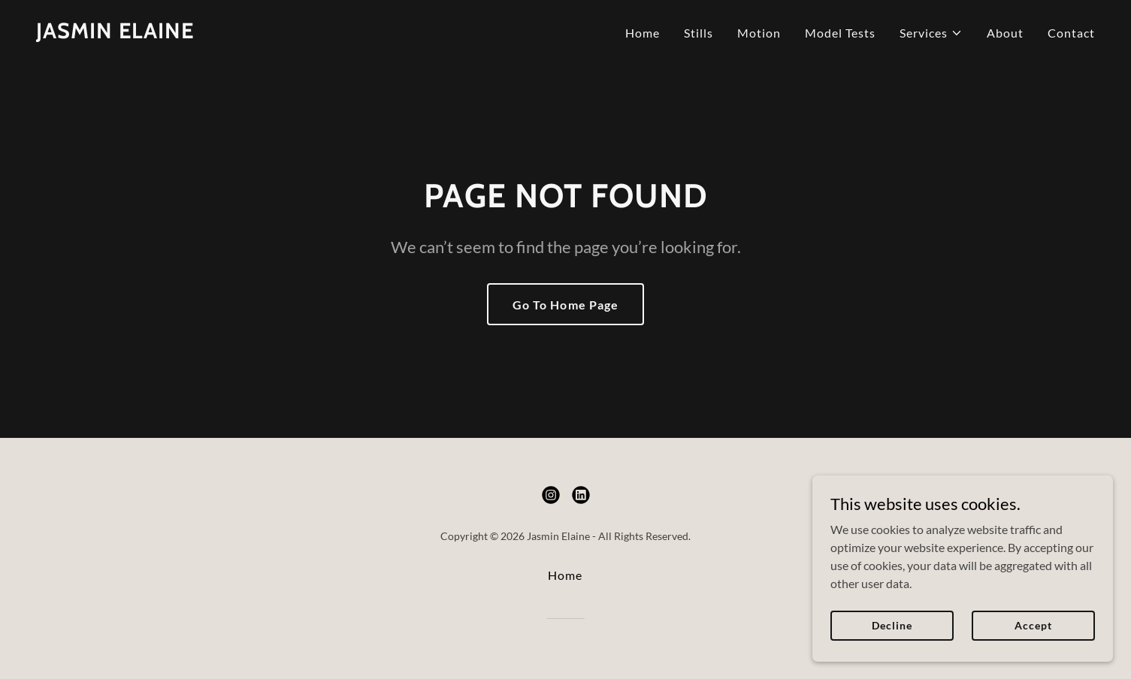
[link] (115, 33)
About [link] (1005, 33)
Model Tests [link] (840, 33)
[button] (931, 33)
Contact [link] (1071, 33)
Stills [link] (698, 33)
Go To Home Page (565, 304)
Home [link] (642, 33)
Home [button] (565, 575)
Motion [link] (759, 33)
